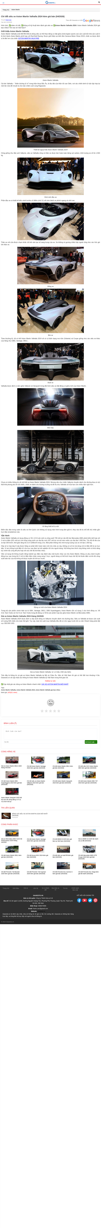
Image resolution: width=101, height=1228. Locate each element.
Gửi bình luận (91, 742)
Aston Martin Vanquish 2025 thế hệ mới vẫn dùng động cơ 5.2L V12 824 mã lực (11, 799)
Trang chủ (6, 10)
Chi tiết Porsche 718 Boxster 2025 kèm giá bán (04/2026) (10, 872)
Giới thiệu (16, 888)
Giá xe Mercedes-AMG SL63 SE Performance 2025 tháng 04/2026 (11, 840)
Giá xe (26, 888)
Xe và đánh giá (45, 888)
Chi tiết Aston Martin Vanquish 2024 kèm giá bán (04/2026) (62, 782)
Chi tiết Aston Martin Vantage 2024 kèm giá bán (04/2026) (36, 767)
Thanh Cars (8, 19)
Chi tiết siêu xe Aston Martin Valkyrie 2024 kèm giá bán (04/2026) (36, 782)
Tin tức (65, 888)
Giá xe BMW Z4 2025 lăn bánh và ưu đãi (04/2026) (88, 840)
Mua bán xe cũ (55, 888)
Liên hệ (35, 888)
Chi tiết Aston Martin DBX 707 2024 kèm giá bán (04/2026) (88, 782)
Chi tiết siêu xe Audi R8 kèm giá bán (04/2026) (63, 856)
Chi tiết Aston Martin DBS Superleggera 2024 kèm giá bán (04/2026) (11, 782)
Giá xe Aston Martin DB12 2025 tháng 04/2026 (11, 766)
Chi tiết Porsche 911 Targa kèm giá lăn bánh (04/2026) (88, 872)
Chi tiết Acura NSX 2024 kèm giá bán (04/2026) (37, 856)
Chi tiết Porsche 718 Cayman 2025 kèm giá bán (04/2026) (36, 872)
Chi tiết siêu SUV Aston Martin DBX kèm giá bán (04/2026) (88, 767)
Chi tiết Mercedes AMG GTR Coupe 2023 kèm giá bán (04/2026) (87, 857)
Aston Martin (15, 9)
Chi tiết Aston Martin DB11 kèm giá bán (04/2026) (63, 767)
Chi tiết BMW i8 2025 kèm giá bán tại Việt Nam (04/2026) (62, 840)
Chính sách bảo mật (75, 888)
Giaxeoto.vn (41, 910)
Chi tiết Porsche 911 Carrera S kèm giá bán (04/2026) (62, 872)
